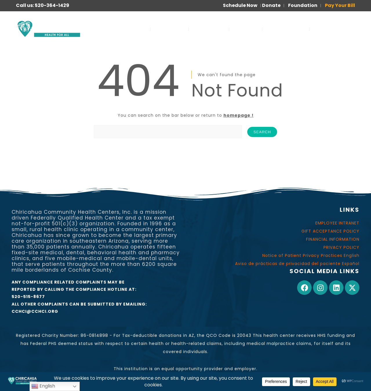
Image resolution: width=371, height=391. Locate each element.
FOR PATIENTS (286, 28)
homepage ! (238, 115)
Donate (271, 5)
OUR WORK (208, 28)
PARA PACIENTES (336, 28)
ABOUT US (169, 28)
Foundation (302, 5)
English (43, 386)
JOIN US (245, 28)
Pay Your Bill (340, 5)
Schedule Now (240, 5)
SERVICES (132, 28)
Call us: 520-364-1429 (42, 5)
